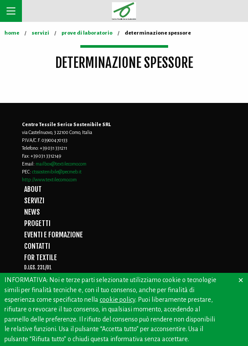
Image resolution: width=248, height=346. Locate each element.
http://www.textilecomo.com (49, 179)
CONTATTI (37, 246)
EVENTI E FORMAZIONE (53, 234)
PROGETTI (37, 223)
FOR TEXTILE (40, 257)
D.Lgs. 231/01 (38, 268)
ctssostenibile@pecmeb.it (57, 171)
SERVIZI (34, 200)
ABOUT (33, 189)
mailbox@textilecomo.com (61, 163)
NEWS (32, 212)
